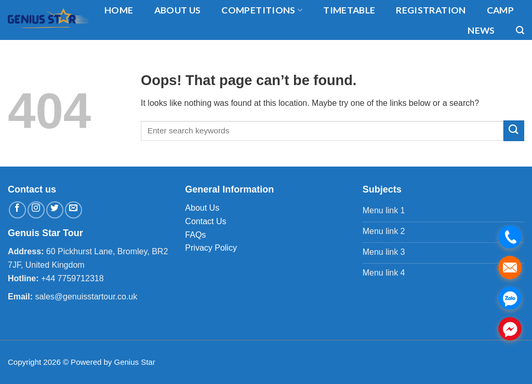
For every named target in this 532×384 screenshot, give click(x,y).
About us (177, 10)
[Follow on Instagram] (36, 209)
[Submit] (513, 130)
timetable (349, 10)
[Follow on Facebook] (17, 209)
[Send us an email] (73, 209)
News (481, 30)
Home (118, 10)
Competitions (261, 10)
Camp (500, 10)
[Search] (520, 30)
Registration (431, 10)
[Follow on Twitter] (54, 209)
